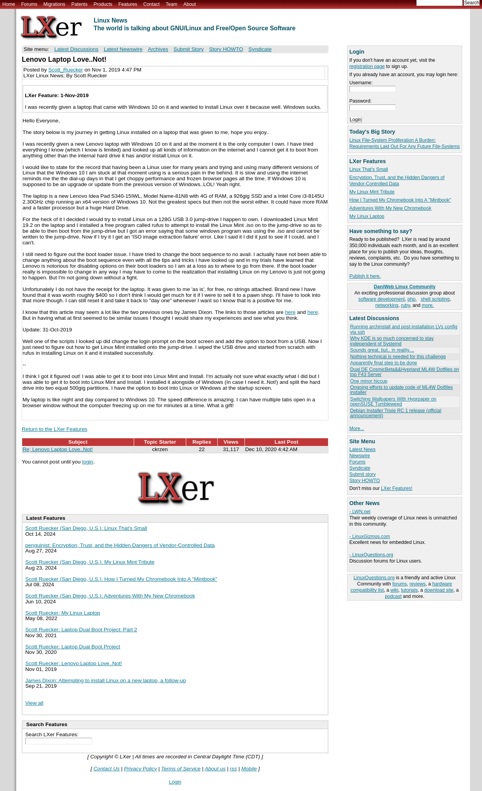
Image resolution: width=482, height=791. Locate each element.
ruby (405, 305)
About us (215, 769)
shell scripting (435, 299)
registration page (367, 66)
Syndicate (359, 468)
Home (8, 4)
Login (175, 782)
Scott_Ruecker (65, 70)
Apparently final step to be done (383, 363)
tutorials (409, 590)
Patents (80, 4)
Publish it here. (365, 276)
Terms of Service (181, 769)
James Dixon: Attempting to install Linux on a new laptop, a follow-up (105, 680)
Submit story (362, 474)
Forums (29, 4)
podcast (393, 596)
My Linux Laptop (366, 216)
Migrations (54, 4)
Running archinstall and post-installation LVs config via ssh (404, 329)
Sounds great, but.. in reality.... (382, 350)
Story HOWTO (364, 480)
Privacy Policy (140, 769)
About (189, 4)
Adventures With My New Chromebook (390, 208)
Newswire (359, 455)
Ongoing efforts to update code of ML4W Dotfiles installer (401, 390)
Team (171, 4)
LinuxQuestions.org (374, 577)
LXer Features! (396, 488)
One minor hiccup (369, 381)
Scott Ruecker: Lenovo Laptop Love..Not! (73, 663)
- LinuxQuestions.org (371, 555)
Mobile (249, 769)
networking (386, 305)
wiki (394, 590)
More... (356, 428)
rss (233, 769)
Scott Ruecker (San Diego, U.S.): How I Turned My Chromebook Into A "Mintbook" (121, 579)
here (290, 312)
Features (128, 4)
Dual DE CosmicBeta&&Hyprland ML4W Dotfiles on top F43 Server (404, 372)
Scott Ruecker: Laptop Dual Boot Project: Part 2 (81, 629)
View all (34, 703)
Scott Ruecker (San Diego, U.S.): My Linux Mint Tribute (89, 562)
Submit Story (188, 49)
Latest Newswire (123, 49)
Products (103, 4)
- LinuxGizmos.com (369, 536)
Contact (151, 4)
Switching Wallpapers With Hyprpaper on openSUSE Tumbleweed (393, 401)
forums (399, 584)
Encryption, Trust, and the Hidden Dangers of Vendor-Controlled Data (397, 180)
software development (381, 299)
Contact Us (107, 769)
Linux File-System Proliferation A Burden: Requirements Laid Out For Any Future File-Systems (404, 143)
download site (439, 590)
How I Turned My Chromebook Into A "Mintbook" (400, 200)
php (411, 299)
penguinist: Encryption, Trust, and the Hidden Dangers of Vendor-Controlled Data (120, 545)
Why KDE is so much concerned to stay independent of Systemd (392, 341)
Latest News (362, 449)
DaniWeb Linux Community (404, 286)
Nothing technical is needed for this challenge (398, 356)
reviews (417, 584)
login (87, 462)
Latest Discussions (76, 49)
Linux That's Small (368, 169)
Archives (158, 49)
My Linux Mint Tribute (372, 192)
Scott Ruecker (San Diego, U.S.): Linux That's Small (86, 528)
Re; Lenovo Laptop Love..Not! (58, 449)
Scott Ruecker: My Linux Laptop (62, 613)
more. (428, 305)
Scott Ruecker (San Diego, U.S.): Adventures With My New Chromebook (110, 596)
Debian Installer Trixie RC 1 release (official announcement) (395, 413)
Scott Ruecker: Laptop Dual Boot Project (72, 647)
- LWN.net (359, 511)
